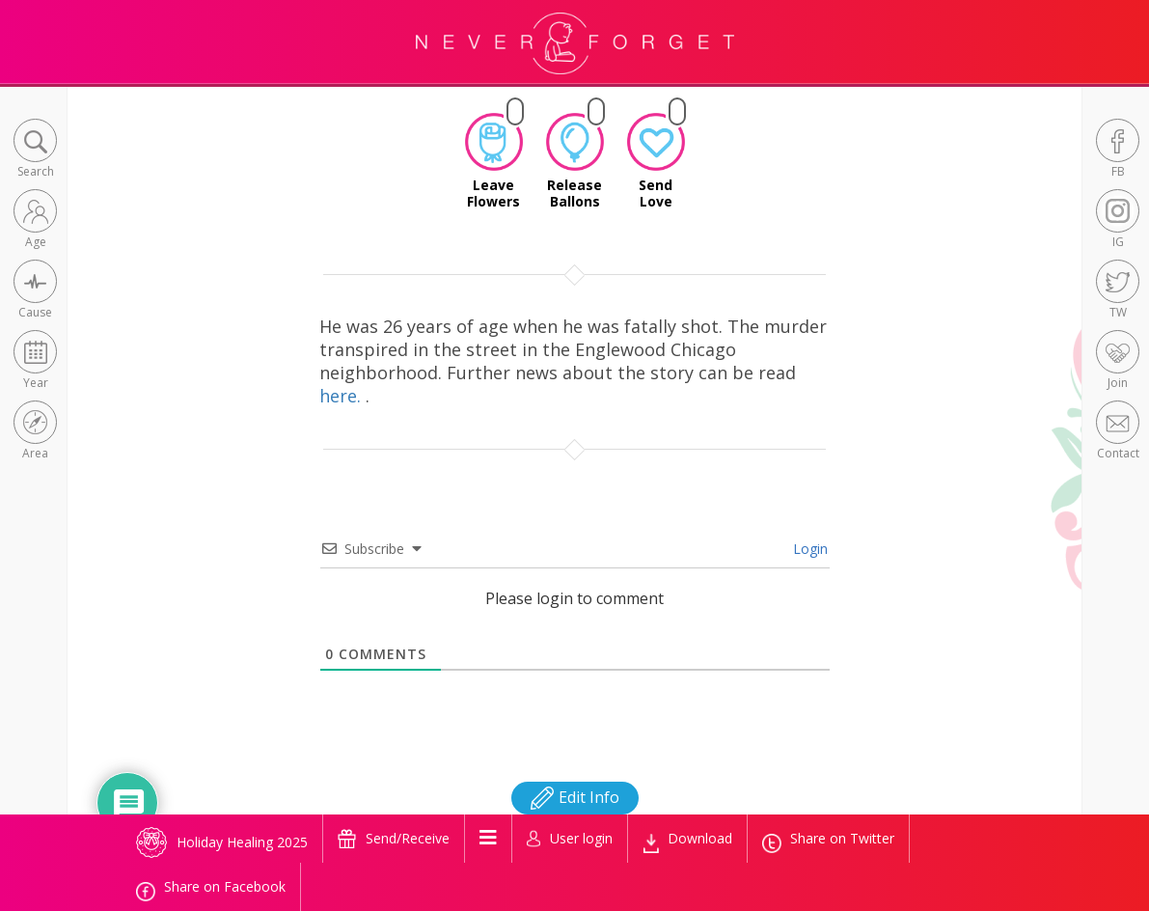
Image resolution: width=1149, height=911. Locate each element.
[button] (35, 150)
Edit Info (575, 797)
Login (808, 548)
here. (342, 395)
